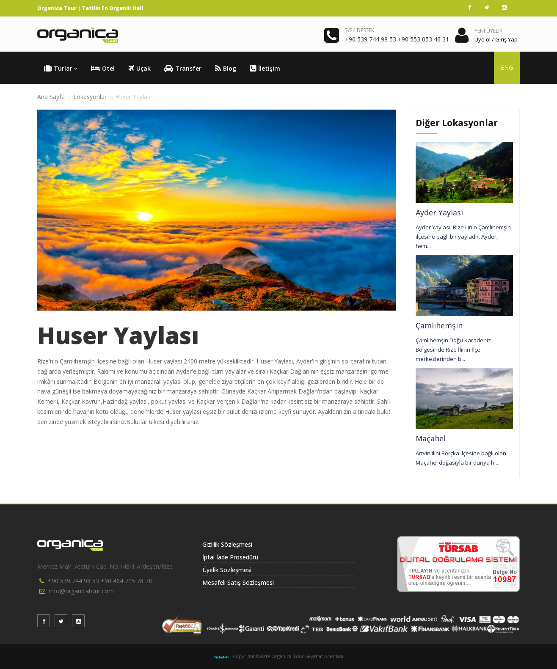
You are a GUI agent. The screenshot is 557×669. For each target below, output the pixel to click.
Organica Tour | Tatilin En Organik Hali (90, 8)
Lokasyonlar (90, 97)
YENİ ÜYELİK (488, 30)
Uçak (139, 68)
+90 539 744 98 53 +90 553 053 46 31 (397, 39)
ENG (507, 67)
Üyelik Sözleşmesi (226, 570)
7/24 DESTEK (359, 30)
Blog (225, 68)
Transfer (182, 68)
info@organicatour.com (81, 591)
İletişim (265, 68)
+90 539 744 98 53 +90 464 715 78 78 (100, 581)
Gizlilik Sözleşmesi (227, 544)
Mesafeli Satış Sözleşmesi (238, 582)
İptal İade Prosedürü (230, 557)
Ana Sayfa (51, 97)
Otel (103, 68)
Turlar (60, 68)
